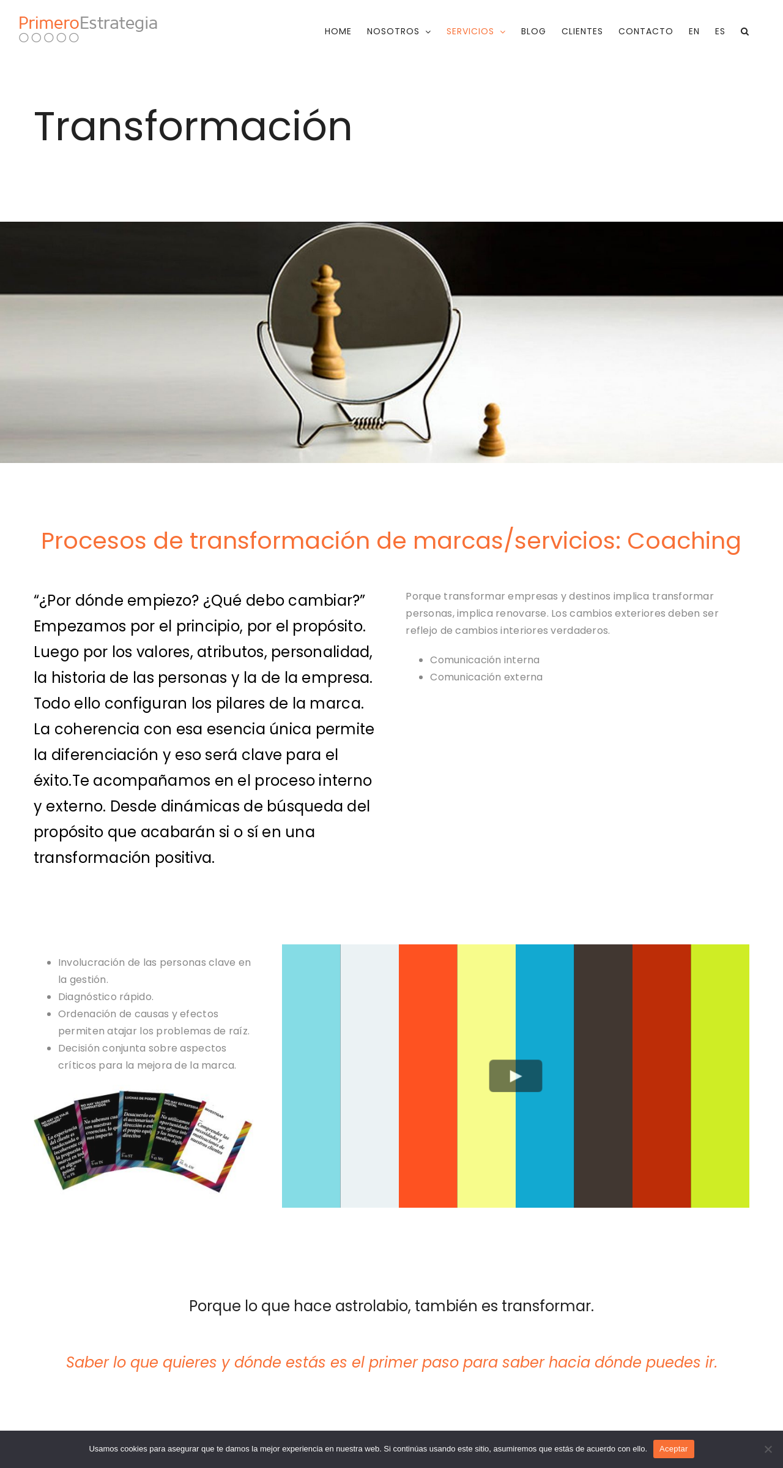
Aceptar (673, 1448)
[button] (745, 31)
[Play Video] (515, 1076)
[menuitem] (694, 31)
